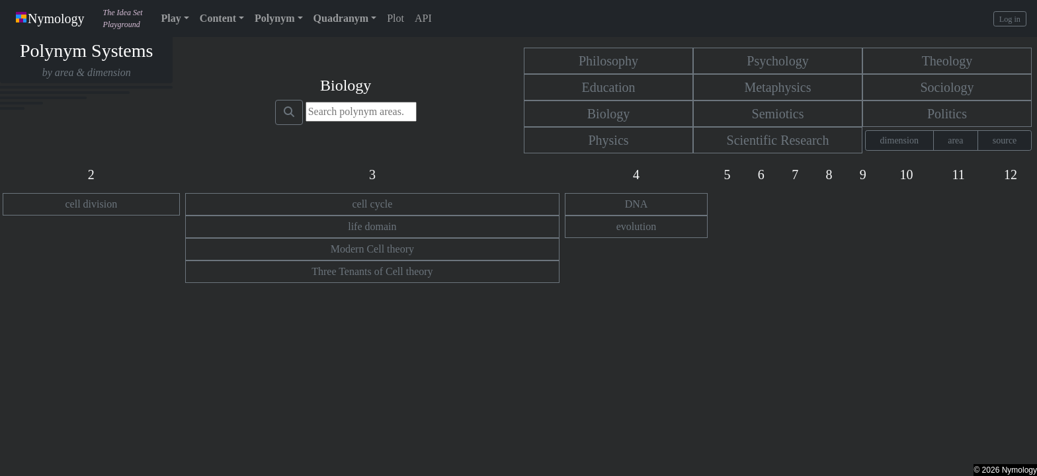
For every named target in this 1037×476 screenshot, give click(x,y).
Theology (947, 61)
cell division (91, 204)
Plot (395, 18)
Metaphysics (777, 87)
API (423, 18)
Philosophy (608, 61)
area (955, 140)
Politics (947, 113)
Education (608, 87)
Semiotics (778, 113)
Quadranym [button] (341, 18)
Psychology (777, 61)
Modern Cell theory (372, 249)
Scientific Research (778, 140)
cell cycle (372, 204)
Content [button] (218, 18)
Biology (608, 113)
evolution (636, 226)
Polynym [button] (274, 18)
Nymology (50, 18)
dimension (899, 140)
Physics (608, 140)
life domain (372, 226)
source (1005, 140)
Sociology (947, 87)
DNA (636, 204)
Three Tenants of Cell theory (372, 271)
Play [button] (171, 18)
